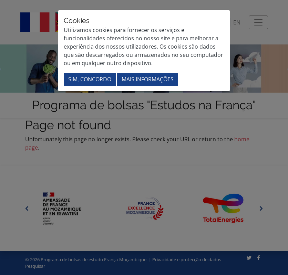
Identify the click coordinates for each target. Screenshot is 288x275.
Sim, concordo (89, 79)
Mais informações (148, 79)
